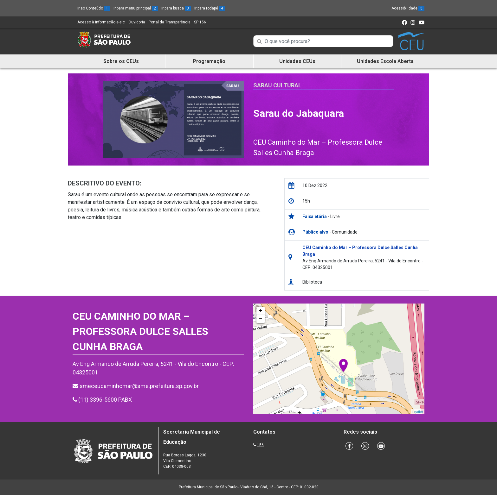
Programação (209, 61)
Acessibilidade (407, 8)
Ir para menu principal (135, 8)
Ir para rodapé (209, 8)
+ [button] (260, 311)
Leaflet (417, 412)
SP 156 (200, 22)
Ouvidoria (136, 22)
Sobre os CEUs (121, 61)
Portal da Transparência (169, 22)
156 (260, 445)
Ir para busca (176, 8)
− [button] (260, 319)
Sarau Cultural (277, 85)
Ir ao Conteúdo (93, 8)
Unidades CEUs (297, 61)
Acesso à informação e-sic (101, 22)
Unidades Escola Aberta (385, 61)
